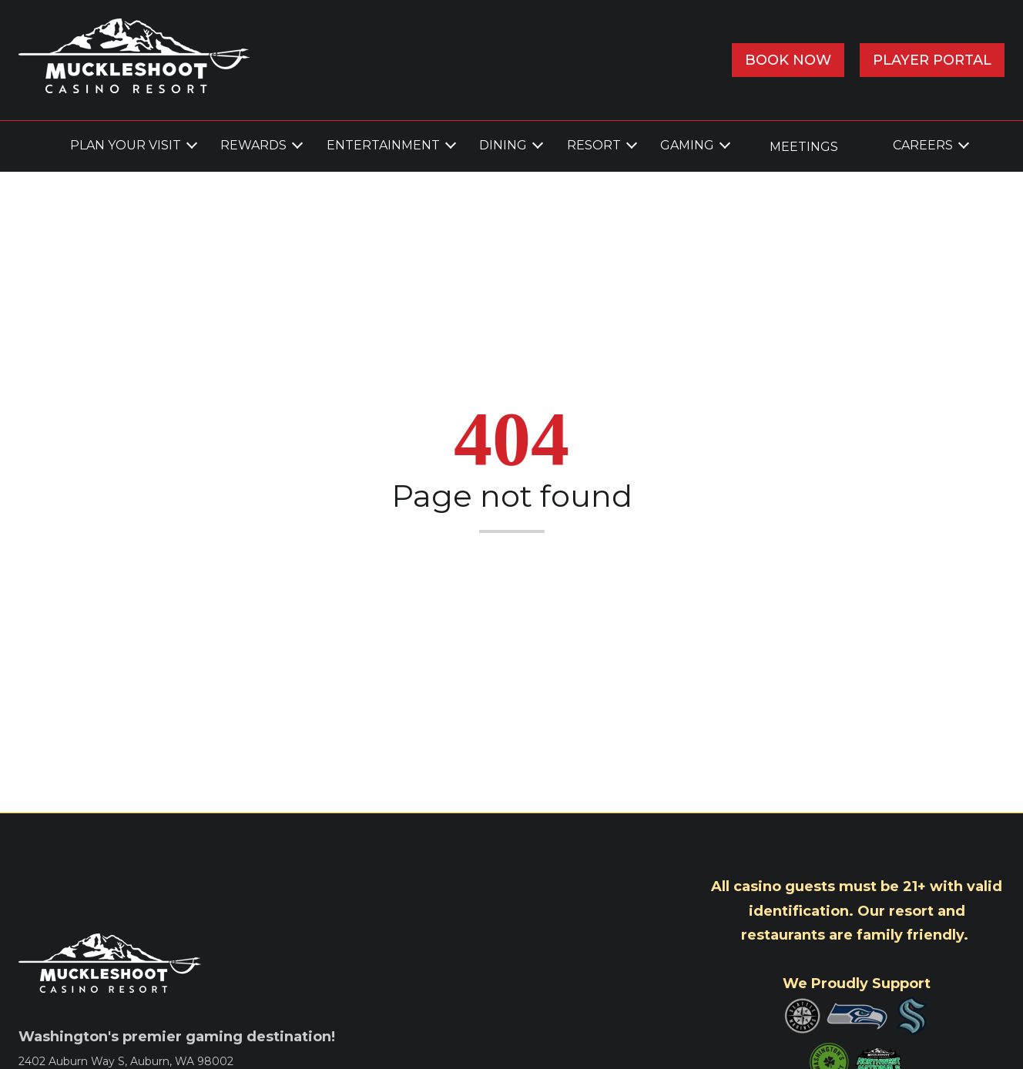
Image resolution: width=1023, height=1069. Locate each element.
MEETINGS (804, 146)
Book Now (788, 60)
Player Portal (932, 60)
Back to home (511, 566)
